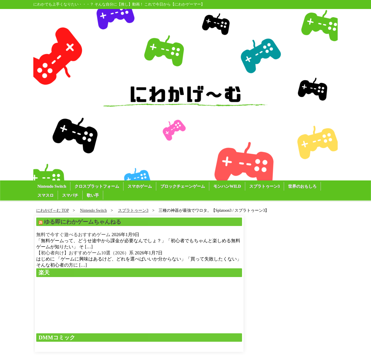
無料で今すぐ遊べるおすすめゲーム (73, 234)
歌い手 (93, 195)
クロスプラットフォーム (96, 186)
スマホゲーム (140, 186)
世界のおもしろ (302, 186)
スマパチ (70, 195)
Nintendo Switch (51, 186)
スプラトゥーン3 (264, 186)
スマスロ (45, 195)
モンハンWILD (227, 186)
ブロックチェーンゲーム (182, 186)
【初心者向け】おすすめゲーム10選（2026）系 (85, 252)
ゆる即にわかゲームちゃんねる (82, 222)
